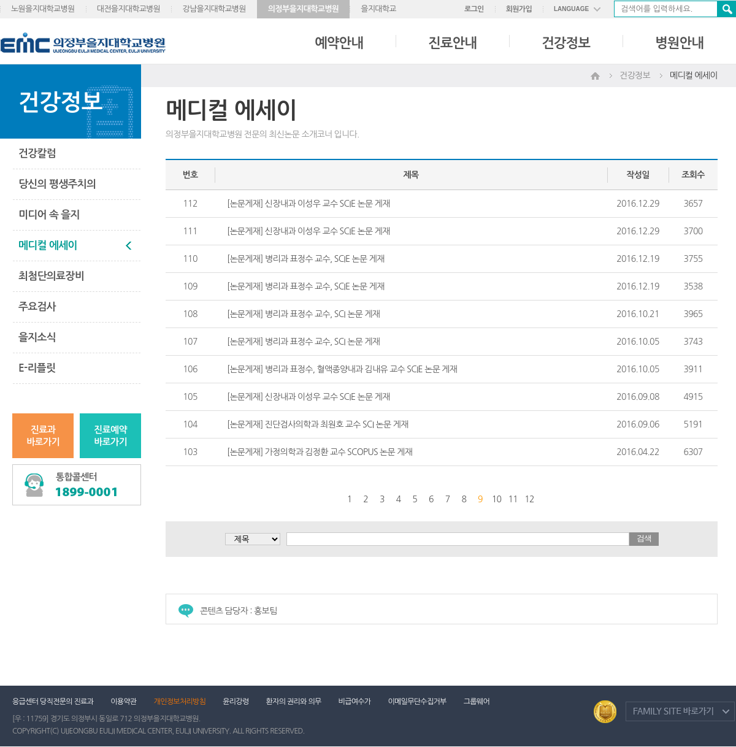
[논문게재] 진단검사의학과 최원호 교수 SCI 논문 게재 (317, 424)
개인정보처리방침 (180, 701)
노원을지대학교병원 (43, 9)
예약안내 (339, 43)
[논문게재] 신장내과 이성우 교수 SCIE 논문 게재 (308, 203)
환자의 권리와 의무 (293, 701)
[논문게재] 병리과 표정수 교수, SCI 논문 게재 (303, 314)
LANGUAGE (571, 9)
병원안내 (679, 43)
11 (513, 499)
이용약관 (123, 701)
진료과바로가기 (42, 435)
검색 (726, 9)
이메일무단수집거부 (417, 701)
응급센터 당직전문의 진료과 (52, 701)
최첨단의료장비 (51, 276)
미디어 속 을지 (49, 215)
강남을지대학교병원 (214, 9)
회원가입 (519, 9)
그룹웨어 (476, 701)
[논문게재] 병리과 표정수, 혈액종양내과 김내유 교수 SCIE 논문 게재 (342, 369)
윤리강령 (235, 701)
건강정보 (566, 43)
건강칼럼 (37, 153)
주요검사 (37, 307)
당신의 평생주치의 (57, 184)
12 (529, 499)
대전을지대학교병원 (129, 9)
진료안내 (452, 43)
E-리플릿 (36, 368)
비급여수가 (355, 701)
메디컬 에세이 (47, 245)
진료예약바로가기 (110, 435)
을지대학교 (378, 9)
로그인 (474, 9)
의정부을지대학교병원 (303, 9)
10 (497, 499)
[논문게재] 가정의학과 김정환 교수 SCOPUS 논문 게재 (319, 452)
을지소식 (37, 337)
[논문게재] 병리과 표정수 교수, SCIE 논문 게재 (306, 259)
